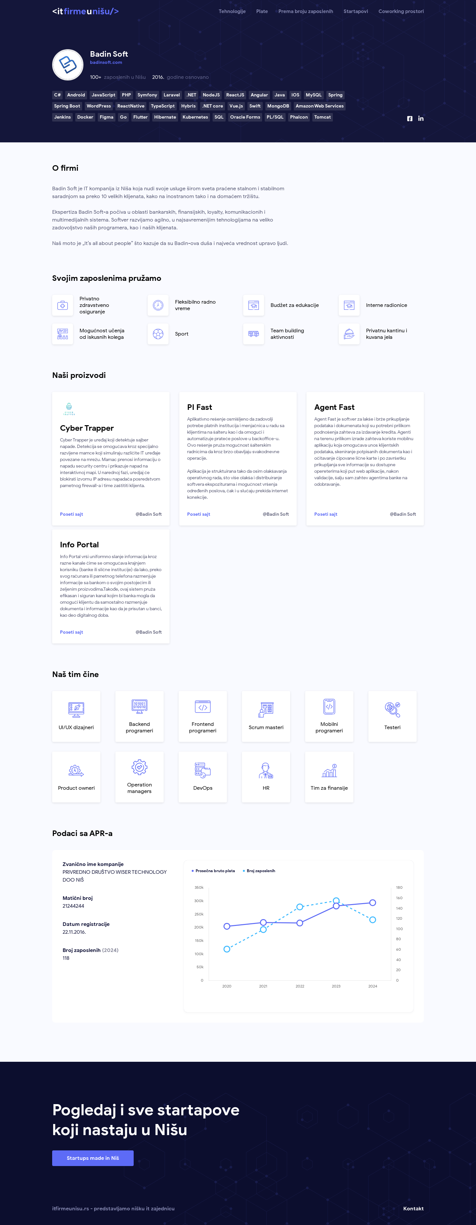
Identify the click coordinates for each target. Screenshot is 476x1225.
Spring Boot (67, 106)
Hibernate (165, 117)
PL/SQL (275, 117)
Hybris (188, 106)
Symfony (147, 95)
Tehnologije (232, 11)
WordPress (99, 106)
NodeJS (211, 95)
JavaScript (103, 95)
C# (57, 95)
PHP (126, 95)
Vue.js (236, 106)
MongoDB (278, 106)
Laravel (172, 95)
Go (123, 117)
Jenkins (62, 117)
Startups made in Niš (93, 1158)
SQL (219, 117)
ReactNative (130, 106)
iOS (295, 95)
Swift (255, 106)
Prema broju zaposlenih (305, 11)
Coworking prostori (401, 11)
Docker (85, 117)
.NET (191, 95)
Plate (262, 11)
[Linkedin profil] (421, 119)
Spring (335, 95)
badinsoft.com (106, 62)
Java (280, 95)
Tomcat (322, 117)
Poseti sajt (71, 514)
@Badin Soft (149, 514)
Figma (106, 117)
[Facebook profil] (410, 119)
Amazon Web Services (320, 106)
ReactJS (235, 95)
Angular (259, 95)
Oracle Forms (245, 117)
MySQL (314, 95)
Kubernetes (195, 117)
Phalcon (299, 117)
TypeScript (163, 106)
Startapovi (356, 11)
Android (76, 95)
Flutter (140, 117)
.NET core (212, 106)
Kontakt (413, 1208)
